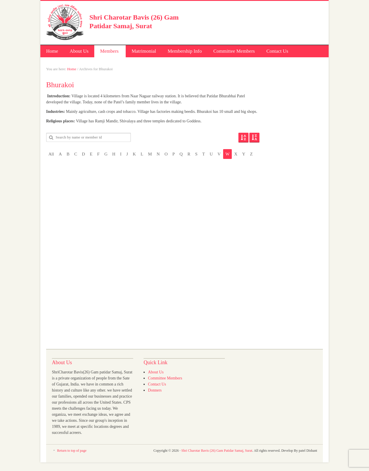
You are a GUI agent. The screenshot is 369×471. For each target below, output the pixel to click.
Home (52, 51)
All (51, 154)
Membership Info (184, 51)
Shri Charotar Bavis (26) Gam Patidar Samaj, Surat (216, 451)
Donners (154, 390)
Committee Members (234, 51)
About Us (79, 51)
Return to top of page (71, 451)
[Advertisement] (255, 21)
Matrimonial (143, 51)
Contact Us (277, 51)
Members (108, 52)
